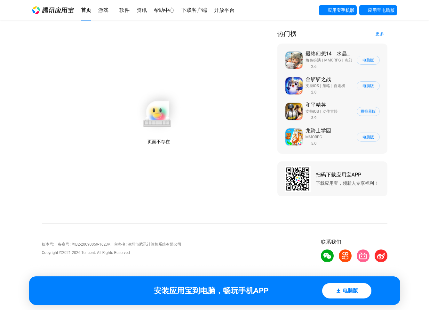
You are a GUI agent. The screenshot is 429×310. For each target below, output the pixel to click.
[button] (53, 10)
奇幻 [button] (348, 60)
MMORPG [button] (332, 60)
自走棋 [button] (339, 86)
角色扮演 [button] (313, 60)
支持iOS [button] (312, 86)
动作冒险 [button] (330, 111)
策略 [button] (326, 86)
